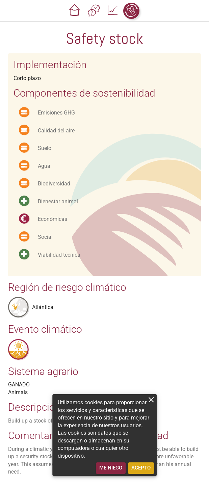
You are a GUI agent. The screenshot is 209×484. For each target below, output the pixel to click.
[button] (75, 11)
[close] (151, 399)
